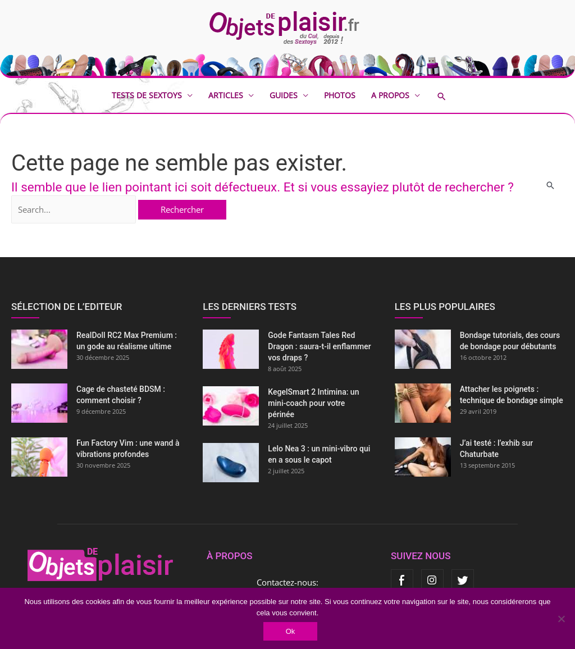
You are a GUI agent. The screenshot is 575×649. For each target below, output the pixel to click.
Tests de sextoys (147, 95)
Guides (284, 95)
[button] (449, 96)
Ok (290, 631)
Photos (339, 95)
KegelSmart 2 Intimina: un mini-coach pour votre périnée (313, 403)
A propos (390, 95)
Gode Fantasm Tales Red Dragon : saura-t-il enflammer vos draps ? (319, 346)
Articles (225, 95)
